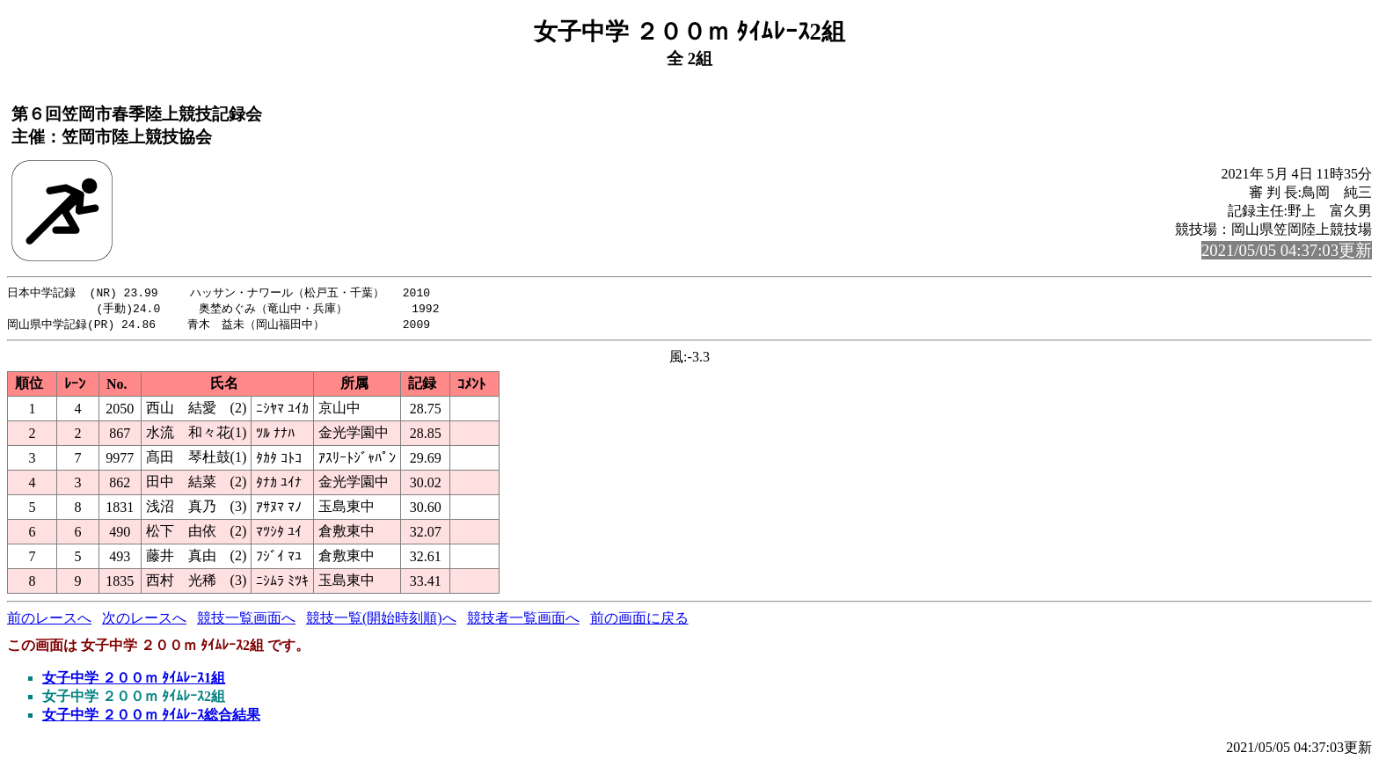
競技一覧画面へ (246, 620)
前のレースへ (49, 620)
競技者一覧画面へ (523, 620)
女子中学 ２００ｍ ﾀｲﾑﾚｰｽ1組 (133, 680)
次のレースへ (144, 620)
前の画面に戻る (639, 620)
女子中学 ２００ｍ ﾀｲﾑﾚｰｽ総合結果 (151, 717)
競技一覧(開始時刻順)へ (381, 620)
